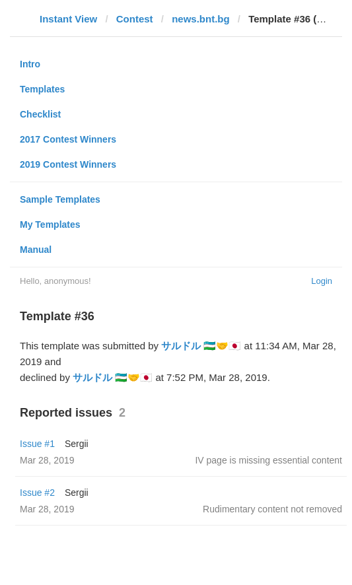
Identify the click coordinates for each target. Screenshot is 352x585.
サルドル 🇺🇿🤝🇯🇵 (201, 345)
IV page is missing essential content (268, 460)
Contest (134, 18)
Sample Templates (60, 199)
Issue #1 (37, 443)
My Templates (50, 224)
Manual (36, 249)
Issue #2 (37, 492)
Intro (30, 64)
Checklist (40, 114)
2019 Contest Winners (68, 164)
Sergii (76, 443)
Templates (42, 89)
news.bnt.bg (201, 18)
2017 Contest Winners (68, 139)
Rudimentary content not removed (272, 509)
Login (321, 281)
